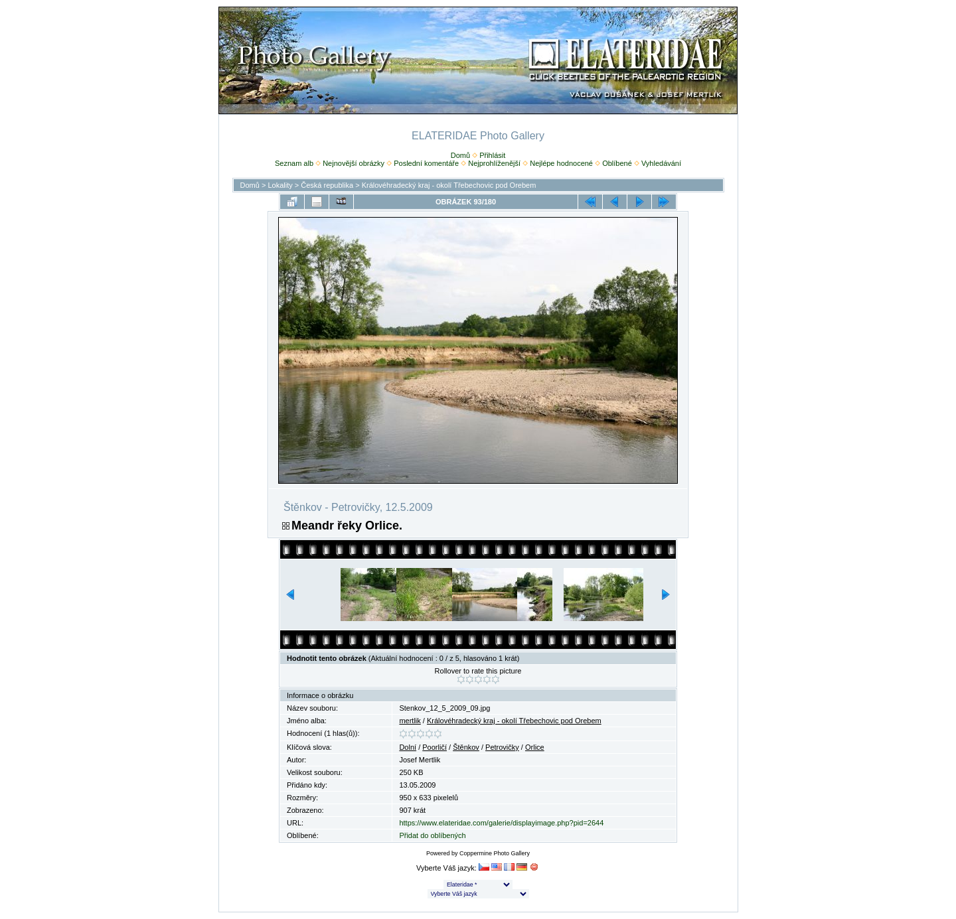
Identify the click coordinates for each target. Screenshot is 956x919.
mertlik (409, 721)
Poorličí (434, 747)
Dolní (407, 747)
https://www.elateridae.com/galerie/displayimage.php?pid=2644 (501, 823)
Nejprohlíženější (494, 163)
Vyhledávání (661, 163)
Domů (460, 155)
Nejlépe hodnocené (561, 163)
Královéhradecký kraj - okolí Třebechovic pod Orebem (449, 185)
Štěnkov (466, 747)
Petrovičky (502, 747)
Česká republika (327, 185)
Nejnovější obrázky (353, 163)
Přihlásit (492, 155)
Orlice (534, 747)
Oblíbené (617, 163)
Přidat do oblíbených (432, 835)
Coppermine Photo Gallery (494, 853)
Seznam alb (294, 163)
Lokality (280, 185)
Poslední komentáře (426, 163)
